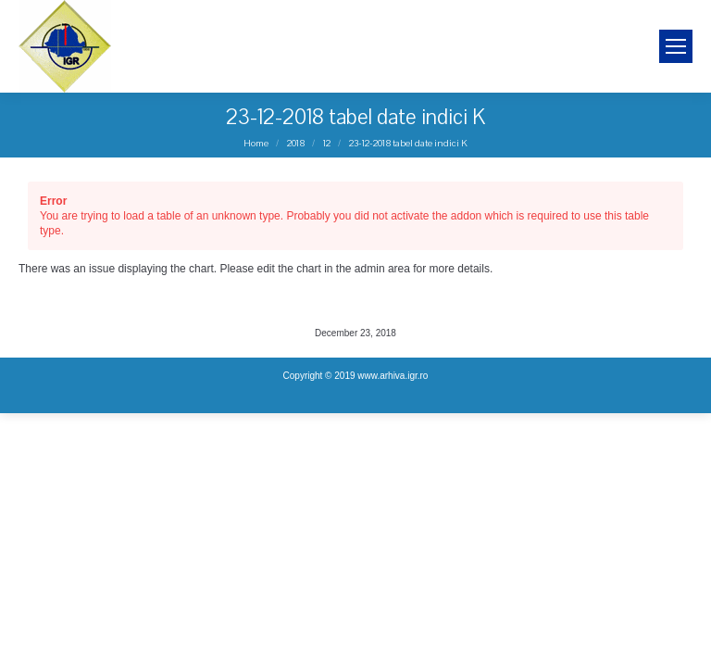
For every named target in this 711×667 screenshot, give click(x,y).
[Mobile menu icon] (675, 46)
